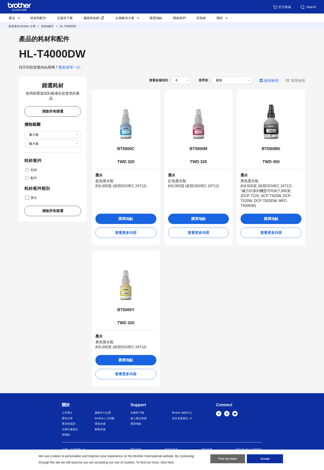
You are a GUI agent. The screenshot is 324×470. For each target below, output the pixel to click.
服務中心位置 (103, 412)
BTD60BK (271, 148)
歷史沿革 (67, 418)
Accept (265, 459)
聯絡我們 (179, 18)
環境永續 (100, 423)
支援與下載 (65, 18)
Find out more (228, 459)
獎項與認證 (68, 423)
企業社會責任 (70, 429)
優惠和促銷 (91, 18)
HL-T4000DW (68, 26)
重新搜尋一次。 (71, 67)
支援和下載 (137, 412)
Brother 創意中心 (182, 412)
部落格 (201, 18)
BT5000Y (125, 310)
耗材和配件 (38, 18)
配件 (30, 178)
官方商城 (282, 7)
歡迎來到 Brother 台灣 (22, 26)
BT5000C (126, 148)
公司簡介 (67, 412)
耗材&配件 (47, 26)
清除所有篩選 (52, 111)
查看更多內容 (126, 233)
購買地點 (156, 18)
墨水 (30, 197)
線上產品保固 (138, 418)
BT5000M (198, 148)
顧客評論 (100, 429)
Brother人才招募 (104, 418)
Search (308, 7)
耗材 (30, 170)
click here (167, 462)
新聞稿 (66, 434)
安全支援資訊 (180, 418)
